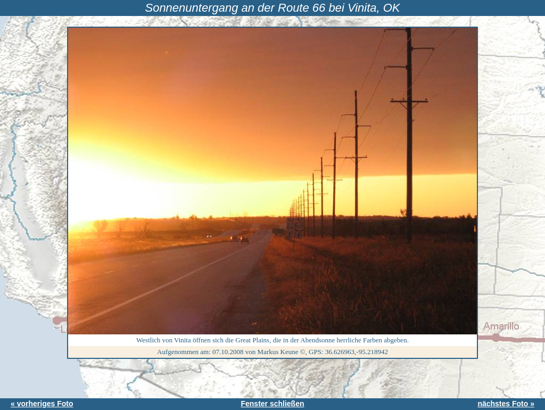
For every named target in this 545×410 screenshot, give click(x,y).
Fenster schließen (272, 403)
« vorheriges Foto (42, 403)
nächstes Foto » (505, 403)
